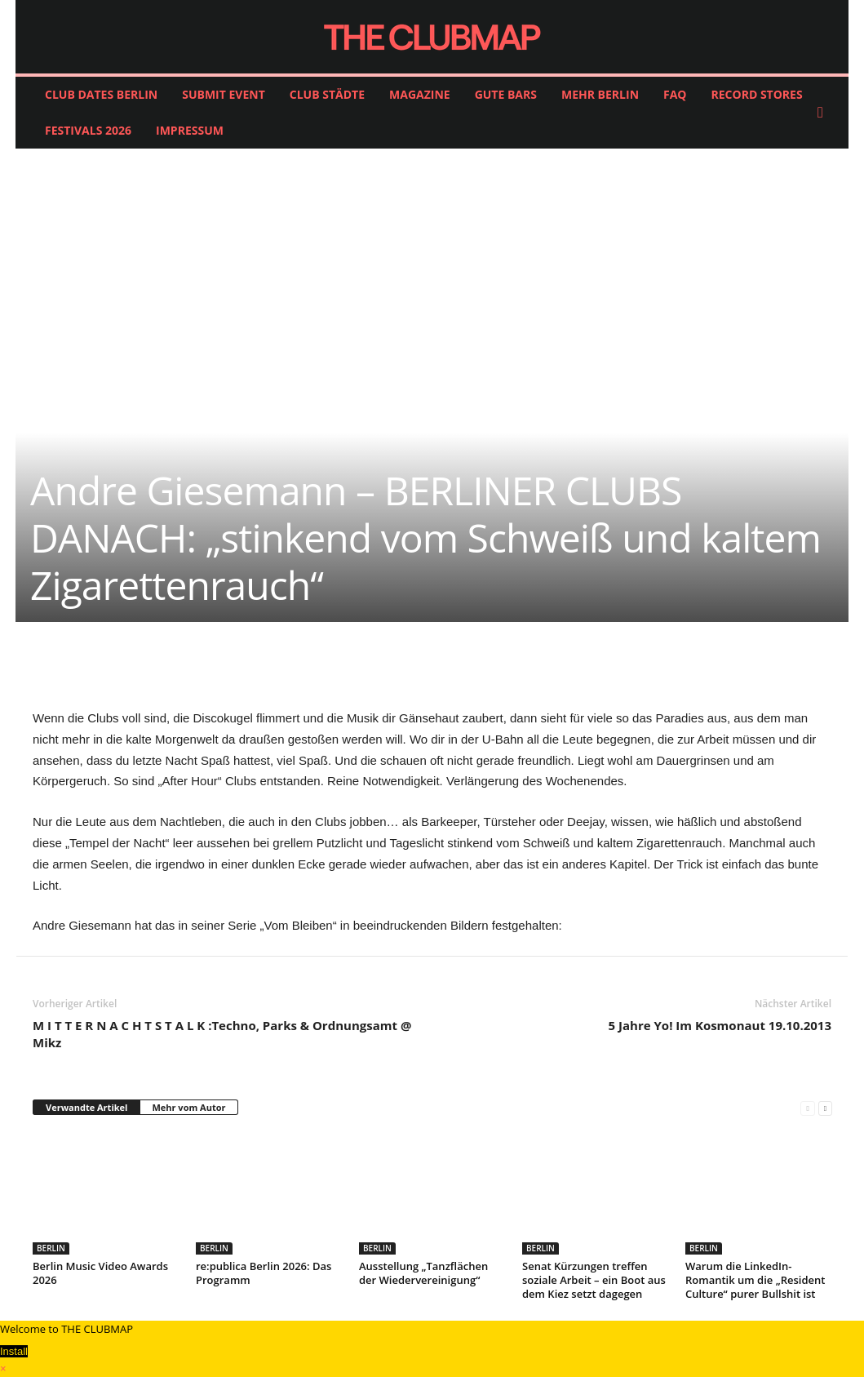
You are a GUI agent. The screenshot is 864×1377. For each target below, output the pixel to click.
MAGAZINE (419, 94)
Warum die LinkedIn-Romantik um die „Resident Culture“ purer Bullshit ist (755, 1280)
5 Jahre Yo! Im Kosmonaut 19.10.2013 (720, 1025)
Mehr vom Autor (188, 1107)
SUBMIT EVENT (223, 94)
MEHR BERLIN (600, 94)
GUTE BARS (506, 94)
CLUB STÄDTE (327, 94)
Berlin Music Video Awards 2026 (100, 1273)
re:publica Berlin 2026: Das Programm (263, 1273)
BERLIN (51, 1248)
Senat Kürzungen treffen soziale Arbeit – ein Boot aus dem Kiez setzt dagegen (594, 1280)
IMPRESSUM (190, 130)
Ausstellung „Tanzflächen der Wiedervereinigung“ (423, 1273)
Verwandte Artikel (86, 1107)
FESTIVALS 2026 (88, 130)
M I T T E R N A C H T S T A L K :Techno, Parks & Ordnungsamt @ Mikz (222, 1034)
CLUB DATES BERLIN (101, 94)
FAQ (675, 94)
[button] (824, 113)
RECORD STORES (757, 94)
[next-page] (825, 1108)
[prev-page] (807, 1108)
